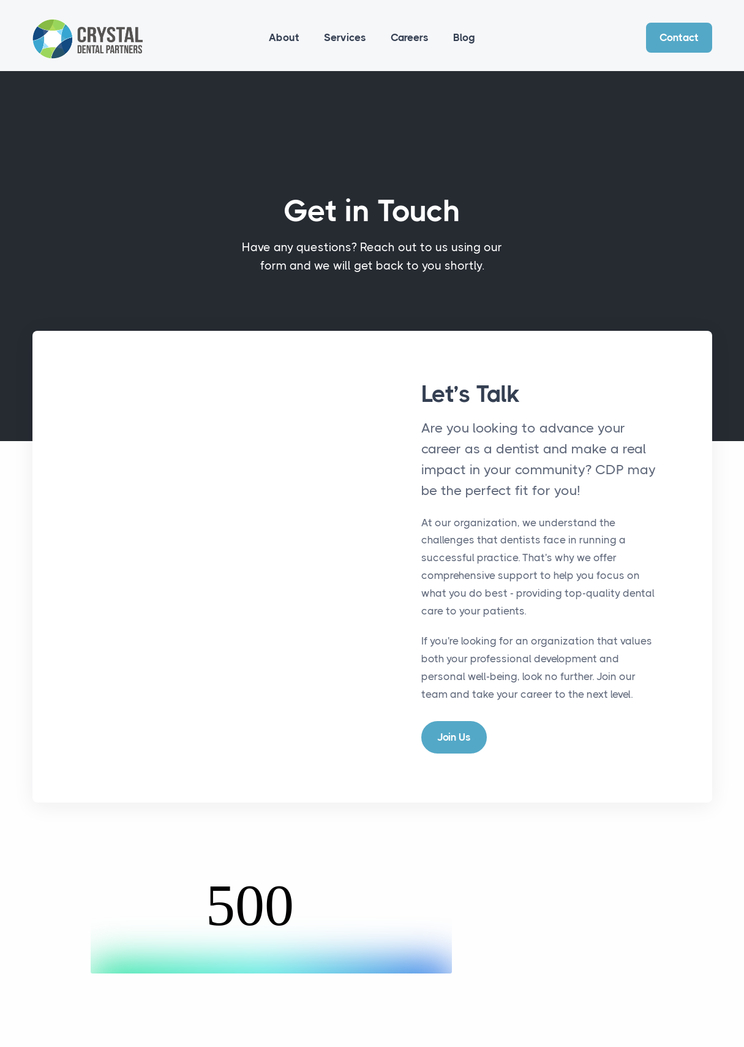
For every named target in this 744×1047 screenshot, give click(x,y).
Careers (410, 37)
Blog (464, 37)
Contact (679, 37)
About (284, 37)
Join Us (454, 737)
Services (345, 37)
